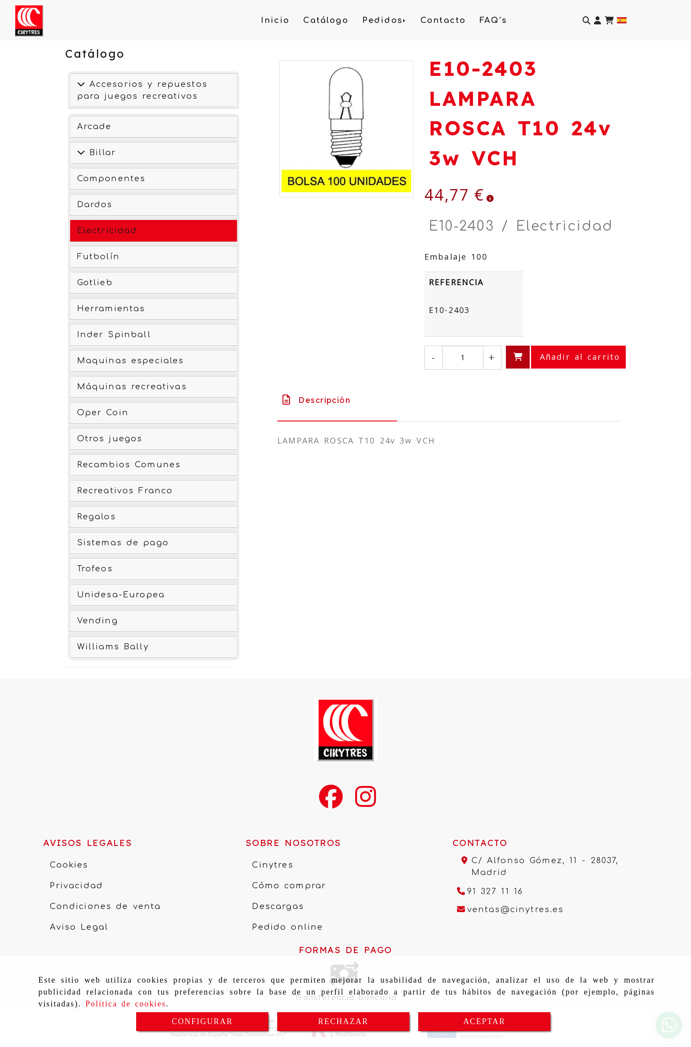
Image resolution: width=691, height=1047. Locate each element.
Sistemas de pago (123, 542)
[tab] (337, 400)
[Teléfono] (490, 891)
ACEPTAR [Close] (484, 1021)
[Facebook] (331, 802)
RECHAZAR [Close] (343, 1021)
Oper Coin (103, 412)
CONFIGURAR (202, 1021)
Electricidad (107, 230)
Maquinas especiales (130, 360)
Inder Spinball (114, 334)
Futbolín (98, 256)
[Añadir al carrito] (566, 357)
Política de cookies (125, 1003)
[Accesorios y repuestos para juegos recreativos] (81, 84)
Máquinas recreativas (132, 386)
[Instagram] (365, 802)
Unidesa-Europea (121, 594)
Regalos (96, 516)
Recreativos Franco (125, 490)
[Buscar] (586, 20)
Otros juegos (110, 438)
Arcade (94, 126)
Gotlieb (95, 282)
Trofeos (95, 568)
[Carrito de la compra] (609, 20)
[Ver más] (81, 152)
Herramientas (111, 308)
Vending (97, 620)
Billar (100, 152)
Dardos (95, 204)
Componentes (111, 178)
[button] (597, 20)
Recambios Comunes (129, 464)
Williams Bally (113, 646)
